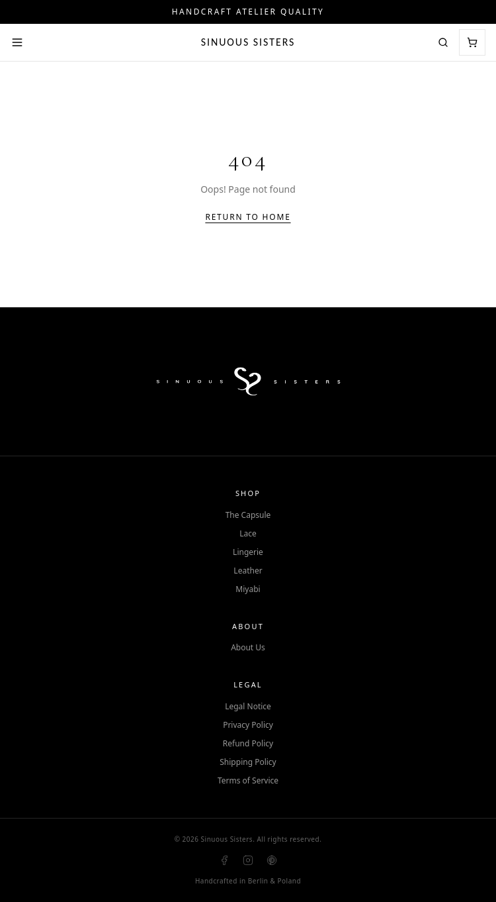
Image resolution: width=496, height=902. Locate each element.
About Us (248, 647)
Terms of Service (248, 781)
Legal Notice (248, 706)
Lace (248, 533)
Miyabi (247, 589)
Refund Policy (248, 743)
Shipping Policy (248, 762)
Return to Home (247, 217)
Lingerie (248, 552)
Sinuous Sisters (248, 42)
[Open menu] (17, 42)
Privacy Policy (248, 725)
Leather (247, 571)
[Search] (443, 42)
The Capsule (248, 515)
